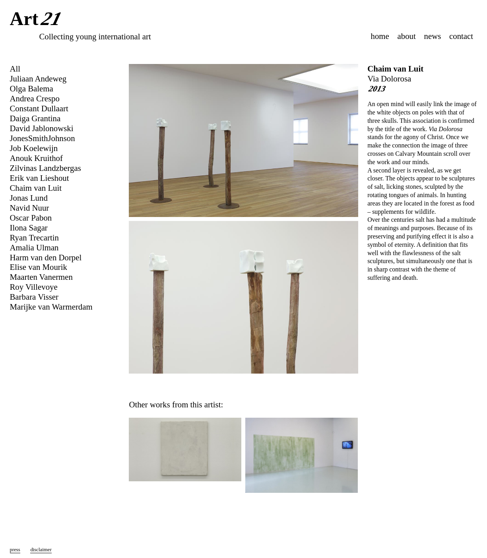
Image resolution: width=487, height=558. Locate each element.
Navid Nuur (29, 207)
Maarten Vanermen (41, 276)
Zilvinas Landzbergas (45, 167)
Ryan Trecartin (34, 237)
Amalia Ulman (34, 247)
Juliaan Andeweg (38, 78)
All (15, 68)
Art (37, 19)
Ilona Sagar (29, 227)
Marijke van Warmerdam (51, 306)
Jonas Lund (29, 197)
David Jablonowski (42, 128)
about (407, 36)
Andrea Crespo (35, 98)
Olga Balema (31, 88)
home (380, 36)
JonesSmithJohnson (42, 138)
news (432, 36)
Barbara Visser (34, 296)
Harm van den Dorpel (46, 257)
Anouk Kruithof (36, 158)
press (15, 549)
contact (461, 36)
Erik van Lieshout (39, 177)
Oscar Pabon (31, 217)
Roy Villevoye (34, 286)
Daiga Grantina (35, 118)
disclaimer (40, 549)
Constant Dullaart (39, 108)
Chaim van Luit (395, 68)
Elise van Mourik (38, 266)
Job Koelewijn (34, 148)
